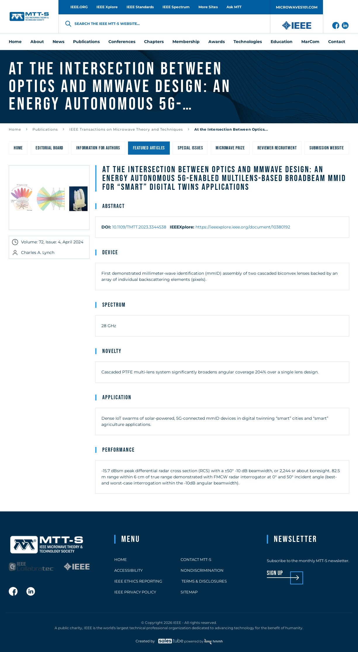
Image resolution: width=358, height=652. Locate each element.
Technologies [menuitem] (248, 41)
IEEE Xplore (107, 7)
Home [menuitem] (15, 41)
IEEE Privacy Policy (135, 592)
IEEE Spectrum (176, 7)
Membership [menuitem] (186, 41)
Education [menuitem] (282, 41)
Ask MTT (233, 7)
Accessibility (128, 570)
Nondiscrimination (202, 570)
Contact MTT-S (196, 559)
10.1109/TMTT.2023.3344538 (139, 227)
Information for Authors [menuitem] (98, 148)
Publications (45, 129)
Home (15, 129)
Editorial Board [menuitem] (49, 148)
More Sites (208, 7)
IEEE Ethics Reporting (138, 581)
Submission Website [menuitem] (326, 148)
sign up (275, 573)
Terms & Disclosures (204, 581)
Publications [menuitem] (86, 41)
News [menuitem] (58, 41)
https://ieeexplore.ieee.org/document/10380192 (243, 227)
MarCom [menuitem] (310, 41)
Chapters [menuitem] (154, 41)
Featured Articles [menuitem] (149, 148)
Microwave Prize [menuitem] (230, 148)
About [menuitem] (37, 41)
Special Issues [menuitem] (190, 148)
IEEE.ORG (79, 7)
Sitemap (189, 592)
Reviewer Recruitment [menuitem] (277, 148)
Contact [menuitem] (336, 41)
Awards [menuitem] (216, 41)
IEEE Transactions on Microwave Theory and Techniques (126, 129)
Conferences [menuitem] (121, 41)
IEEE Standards (140, 7)
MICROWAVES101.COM (296, 7)
